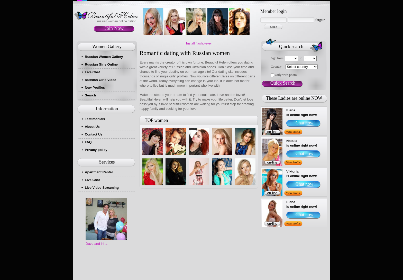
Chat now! (305, 122)
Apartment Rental (99, 172)
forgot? (320, 20)
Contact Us (94, 134)
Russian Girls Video (100, 80)
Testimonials (95, 119)
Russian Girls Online (101, 64)
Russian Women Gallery (104, 57)
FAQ (88, 142)
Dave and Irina (96, 244)
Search (90, 95)
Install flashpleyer (199, 43)
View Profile (293, 131)
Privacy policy (96, 150)
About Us (92, 127)
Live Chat (92, 72)
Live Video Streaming (102, 187)
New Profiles (95, 87)
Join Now (114, 28)
